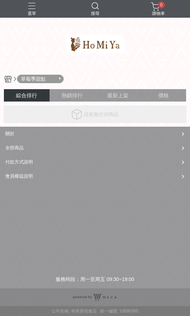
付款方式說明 (19, 162)
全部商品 (14, 147)
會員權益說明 (19, 176)
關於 (10, 133)
